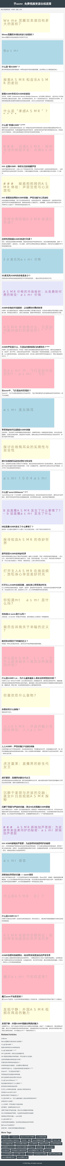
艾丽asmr (5, 1137)
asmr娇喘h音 (34, 1143)
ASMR (13, 9)
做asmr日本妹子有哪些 (27, 1137)
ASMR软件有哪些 (21, 1147)
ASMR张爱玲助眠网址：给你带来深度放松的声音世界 (26, 955)
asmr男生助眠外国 (55, 1143)
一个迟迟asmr (14, 1137)
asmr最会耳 (5, 1150)
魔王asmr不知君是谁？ (12, 996)
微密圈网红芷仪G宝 (8, 1147)
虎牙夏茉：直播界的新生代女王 (16, 778)
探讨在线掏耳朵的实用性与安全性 (17, 461)
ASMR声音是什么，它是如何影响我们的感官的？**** (26, 347)
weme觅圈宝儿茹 (22, 1157)
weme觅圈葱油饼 (38, 1140)
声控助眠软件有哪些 (40, 1154)
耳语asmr (32, 1147)
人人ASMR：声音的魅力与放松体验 (18, 746)
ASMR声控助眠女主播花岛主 (11, 1140)
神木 (20, 9)
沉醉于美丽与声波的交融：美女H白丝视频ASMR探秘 (26, 807)
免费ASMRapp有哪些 (54, 1154)
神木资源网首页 (5, 9)
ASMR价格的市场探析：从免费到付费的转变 (22, 308)
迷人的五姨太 (50, 1147)
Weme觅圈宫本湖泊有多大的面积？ (18, 34)
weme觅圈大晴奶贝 (22, 1143)
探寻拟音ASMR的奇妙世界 (14, 553)
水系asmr (4, 1038)
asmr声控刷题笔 (7, 1154)
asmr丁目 (48, 1140)
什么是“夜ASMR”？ (11, 67)
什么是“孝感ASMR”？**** (13, 125)
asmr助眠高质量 (41, 1137)
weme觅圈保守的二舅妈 (35, 1150)
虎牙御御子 (40, 1147)
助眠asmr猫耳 (44, 1143)
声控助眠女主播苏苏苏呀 (18, 1150)
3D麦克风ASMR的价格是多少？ (16, 275)
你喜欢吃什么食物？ (11, 709)
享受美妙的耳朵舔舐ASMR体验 (16, 430)
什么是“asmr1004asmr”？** (15, 492)
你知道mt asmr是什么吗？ (14, 614)
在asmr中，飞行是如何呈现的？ (16, 390)
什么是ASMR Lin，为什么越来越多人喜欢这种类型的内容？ (29, 678)
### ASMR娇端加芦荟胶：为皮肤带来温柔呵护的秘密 (26, 843)
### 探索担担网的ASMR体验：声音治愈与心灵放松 (25, 198)
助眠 (17, 9)
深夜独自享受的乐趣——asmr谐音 (17, 875)
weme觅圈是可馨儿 (8, 1143)
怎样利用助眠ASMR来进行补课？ (17, 239)
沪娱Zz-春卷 (56, 1140)
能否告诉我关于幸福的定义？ (15, 641)
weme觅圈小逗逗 (19, 1154)
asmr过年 (48, 1150)
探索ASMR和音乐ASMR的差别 (16, 94)
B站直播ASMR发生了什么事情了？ (18, 527)
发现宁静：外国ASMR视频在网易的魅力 (20, 1023)
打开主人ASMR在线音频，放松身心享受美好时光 (24, 585)
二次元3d (29, 1154)
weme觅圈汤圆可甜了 (8, 1157)
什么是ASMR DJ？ (10, 916)
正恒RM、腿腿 (26, 1140)
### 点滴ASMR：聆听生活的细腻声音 (19, 166)
